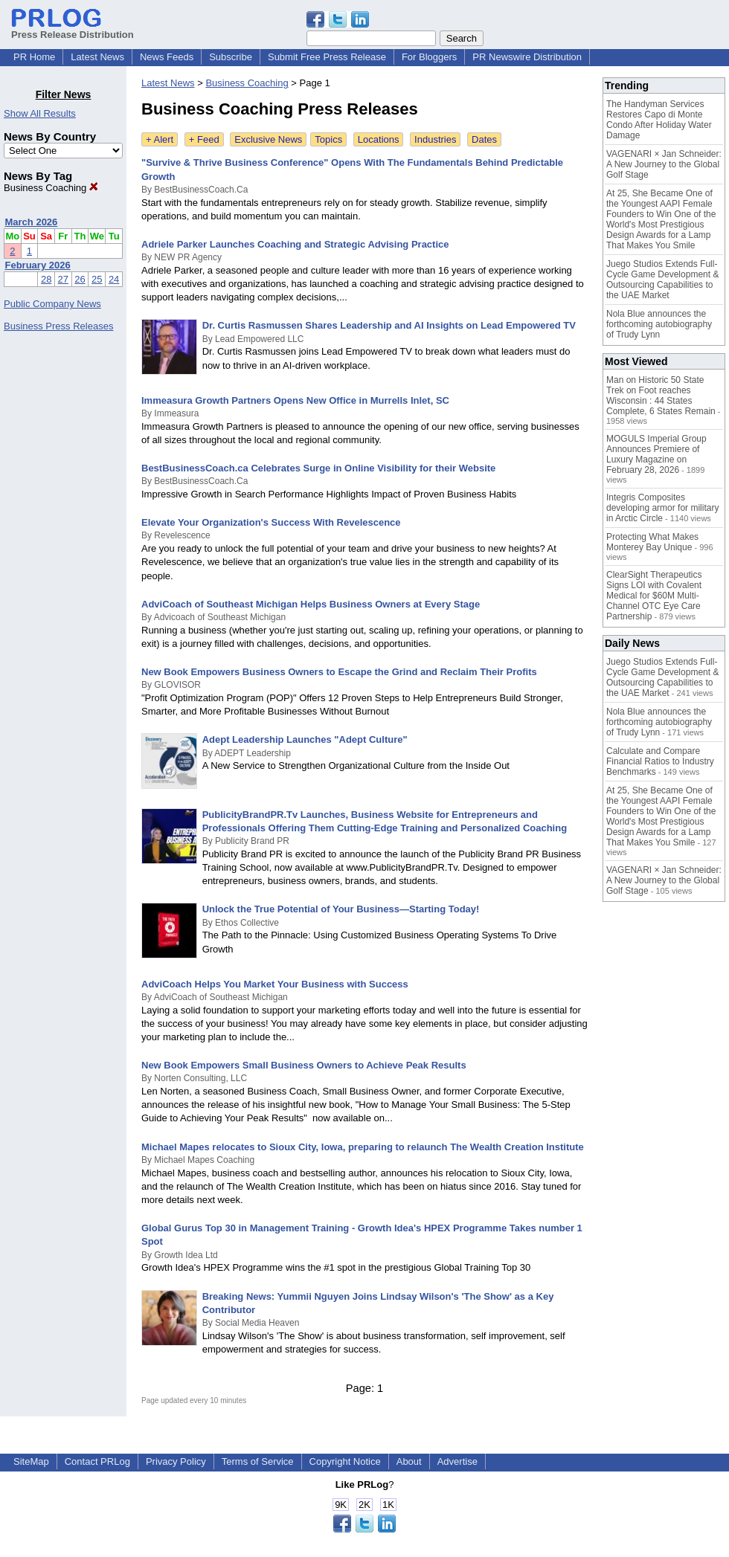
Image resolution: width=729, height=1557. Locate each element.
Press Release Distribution (72, 29)
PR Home (34, 56)
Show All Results (40, 113)
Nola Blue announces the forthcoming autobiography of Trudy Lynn (659, 324)
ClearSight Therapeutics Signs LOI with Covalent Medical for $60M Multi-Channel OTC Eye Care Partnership (654, 596)
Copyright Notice (345, 1461)
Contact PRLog (97, 1461)
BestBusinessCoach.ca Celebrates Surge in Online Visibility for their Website (318, 468)
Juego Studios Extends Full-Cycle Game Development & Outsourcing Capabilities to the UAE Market (662, 279)
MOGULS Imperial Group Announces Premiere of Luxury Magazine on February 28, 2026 (656, 454)
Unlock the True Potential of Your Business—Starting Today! (341, 909)
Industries (435, 139)
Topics (328, 139)
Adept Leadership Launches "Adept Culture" (305, 739)
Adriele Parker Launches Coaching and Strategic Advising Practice (295, 244)
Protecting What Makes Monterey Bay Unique (652, 542)
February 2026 (38, 265)
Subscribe (230, 56)
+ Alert (159, 139)
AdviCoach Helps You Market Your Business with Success (274, 984)
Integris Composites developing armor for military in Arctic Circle (662, 507)
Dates (484, 139)
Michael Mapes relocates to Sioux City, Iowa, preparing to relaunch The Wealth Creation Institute (362, 1147)
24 (114, 279)
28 (46, 279)
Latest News (97, 56)
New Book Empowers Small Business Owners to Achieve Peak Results (303, 1065)
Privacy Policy (176, 1461)
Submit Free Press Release (327, 56)
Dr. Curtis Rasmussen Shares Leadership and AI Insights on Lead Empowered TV (389, 325)
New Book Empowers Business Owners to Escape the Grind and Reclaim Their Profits (339, 671)
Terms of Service (258, 1461)
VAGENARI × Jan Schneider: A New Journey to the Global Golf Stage (664, 164)
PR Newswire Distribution (527, 56)
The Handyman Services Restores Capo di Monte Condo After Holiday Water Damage (659, 120)
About (409, 1461)
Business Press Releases (58, 326)
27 (63, 279)
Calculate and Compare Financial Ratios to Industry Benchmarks (660, 761)
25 (96, 279)
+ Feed (204, 139)
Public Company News (52, 303)
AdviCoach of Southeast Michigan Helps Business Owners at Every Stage (310, 604)
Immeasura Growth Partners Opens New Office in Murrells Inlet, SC (295, 400)
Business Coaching (51, 187)
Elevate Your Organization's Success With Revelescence (271, 522)
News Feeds (166, 56)
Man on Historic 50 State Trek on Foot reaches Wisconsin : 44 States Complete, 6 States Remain (661, 395)
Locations (378, 139)
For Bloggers (429, 56)
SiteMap (31, 1461)
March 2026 (31, 222)
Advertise (457, 1461)
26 (79, 279)
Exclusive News (268, 139)
